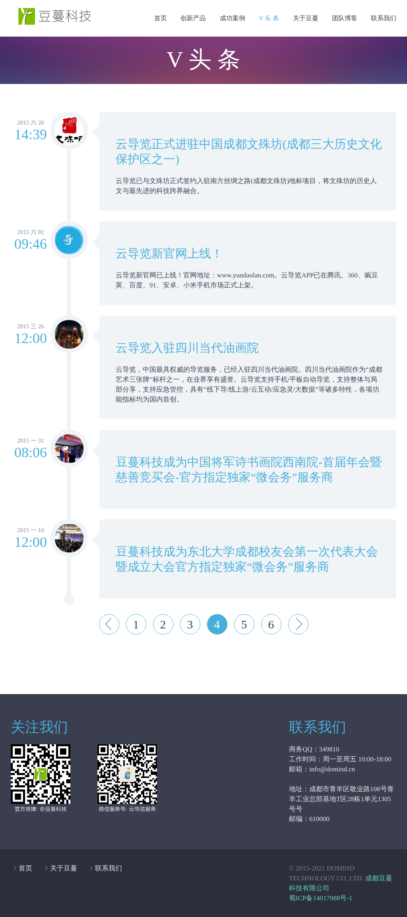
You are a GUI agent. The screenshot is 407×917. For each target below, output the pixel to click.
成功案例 (232, 18)
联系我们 (383, 18)
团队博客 (344, 18)
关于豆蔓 (305, 18)
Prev (109, 624)
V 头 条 (269, 18)
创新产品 (193, 18)
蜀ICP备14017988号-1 (321, 898)
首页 (160, 18)
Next (298, 624)
